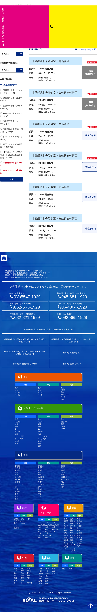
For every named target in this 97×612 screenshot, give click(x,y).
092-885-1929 (74, 317)
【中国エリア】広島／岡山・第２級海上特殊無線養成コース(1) (11, 155)
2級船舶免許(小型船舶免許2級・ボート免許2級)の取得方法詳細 (72, 340)
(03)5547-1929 (27, 297)
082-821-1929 (27, 317)
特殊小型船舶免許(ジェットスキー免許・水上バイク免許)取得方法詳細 (25, 352)
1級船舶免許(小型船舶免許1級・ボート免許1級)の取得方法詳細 (25, 340)
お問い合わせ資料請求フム (3, 27)
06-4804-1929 (74, 307)
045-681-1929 (74, 297)
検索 (12, 179)
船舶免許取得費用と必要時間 (25, 364)
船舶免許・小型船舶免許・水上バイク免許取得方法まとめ (48, 329)
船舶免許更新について (72, 364)
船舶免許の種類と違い (72, 353)
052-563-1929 (27, 307)
